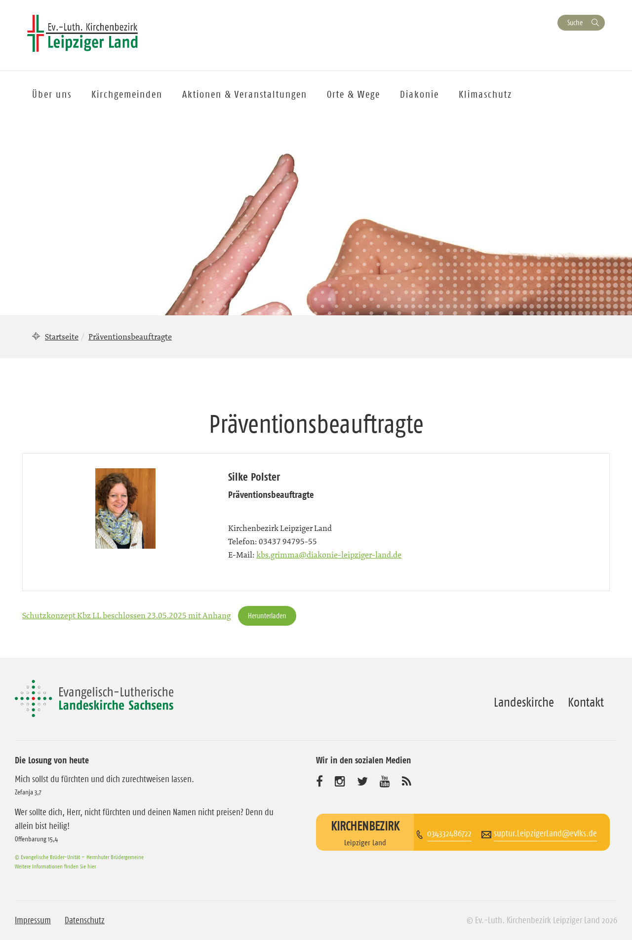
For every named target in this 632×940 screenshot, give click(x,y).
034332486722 (449, 833)
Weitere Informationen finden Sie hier (55, 866)
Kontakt (586, 702)
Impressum (33, 920)
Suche (575, 22)
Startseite (62, 336)
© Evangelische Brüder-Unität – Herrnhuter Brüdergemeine (79, 857)
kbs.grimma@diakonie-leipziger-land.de (328, 554)
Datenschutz (85, 920)
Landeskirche (524, 702)
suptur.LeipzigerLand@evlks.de (545, 833)
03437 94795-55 (288, 541)
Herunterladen (267, 615)
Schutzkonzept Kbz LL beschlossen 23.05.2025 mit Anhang (126, 615)
